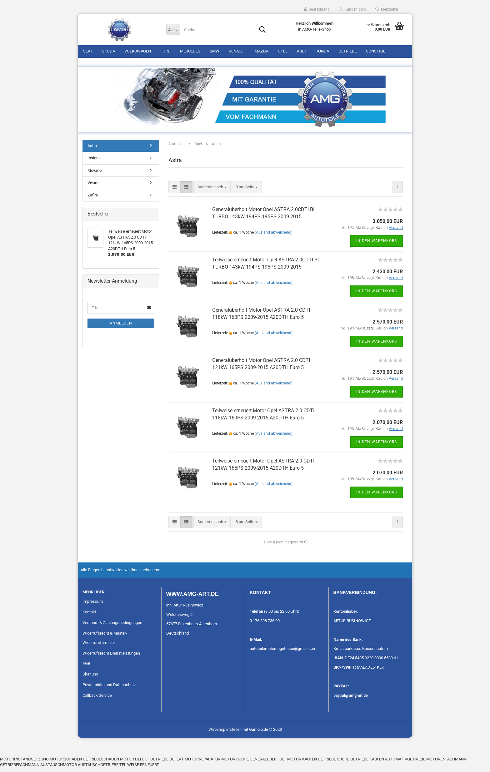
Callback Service (97, 699)
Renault (237, 51)
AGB (86, 668)
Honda (322, 51)
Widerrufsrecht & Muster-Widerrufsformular (104, 642)
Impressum (92, 605)
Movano (95, 174)
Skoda (108, 51)
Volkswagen (137, 51)
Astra (92, 149)
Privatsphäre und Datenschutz (109, 689)
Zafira (93, 199)
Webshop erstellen (225, 733)
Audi (301, 51)
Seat (87, 51)
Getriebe (347, 51)
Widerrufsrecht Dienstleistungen (111, 657)
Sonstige (375, 51)
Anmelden (121, 327)
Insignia (95, 162)
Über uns (90, 678)
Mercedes (190, 51)
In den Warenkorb (376, 245)
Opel (283, 51)
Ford (165, 51)
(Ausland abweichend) (273, 236)
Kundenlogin (352, 9)
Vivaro (93, 187)
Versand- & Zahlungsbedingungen (112, 626)
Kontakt (89, 616)
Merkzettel (386, 9)
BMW (214, 51)
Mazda (261, 51)
